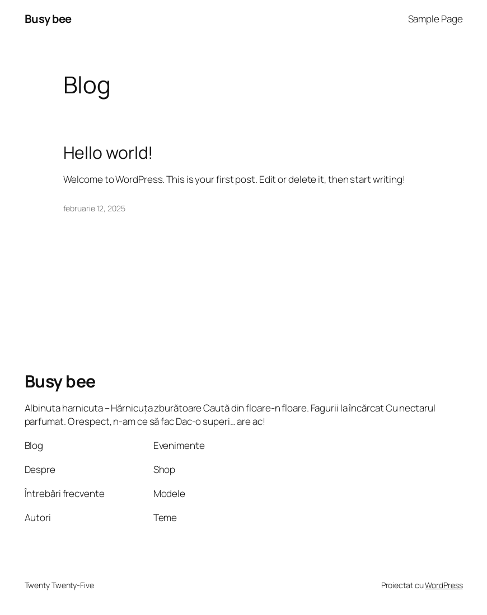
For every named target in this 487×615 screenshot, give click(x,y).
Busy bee (48, 18)
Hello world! (108, 152)
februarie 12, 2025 (94, 208)
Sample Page (435, 18)
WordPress (443, 585)
